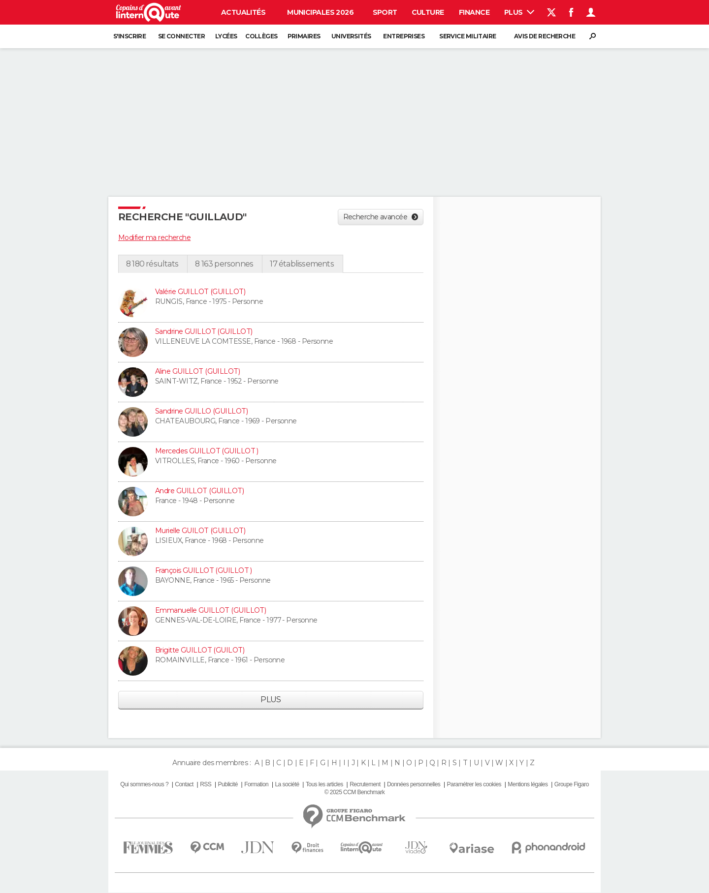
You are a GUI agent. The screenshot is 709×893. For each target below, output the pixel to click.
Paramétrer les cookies (474, 784)
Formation (256, 784)
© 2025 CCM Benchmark (354, 792)
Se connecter (181, 36)
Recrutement (365, 784)
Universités (351, 36)
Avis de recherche (544, 36)
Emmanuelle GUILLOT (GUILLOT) (210, 610)
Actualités (243, 12)
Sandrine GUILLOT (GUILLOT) (203, 331)
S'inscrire (129, 36)
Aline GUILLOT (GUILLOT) (197, 371)
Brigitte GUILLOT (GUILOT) (199, 650)
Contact (184, 784)
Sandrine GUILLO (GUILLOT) (201, 411)
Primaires (304, 36)
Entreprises (403, 36)
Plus (519, 12)
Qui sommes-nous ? (144, 784)
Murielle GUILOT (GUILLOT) (200, 530)
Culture (428, 12)
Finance (474, 12)
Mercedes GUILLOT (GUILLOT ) (206, 450)
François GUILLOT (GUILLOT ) (203, 570)
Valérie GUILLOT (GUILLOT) (200, 291)
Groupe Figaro (571, 784)
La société (287, 784)
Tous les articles (324, 784)
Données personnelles (413, 784)
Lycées (226, 36)
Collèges (261, 36)
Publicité (227, 784)
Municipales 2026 (320, 12)
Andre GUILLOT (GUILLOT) (199, 490)
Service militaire (467, 36)
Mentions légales (528, 784)
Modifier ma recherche (154, 237)
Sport (385, 12)
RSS (205, 784)
